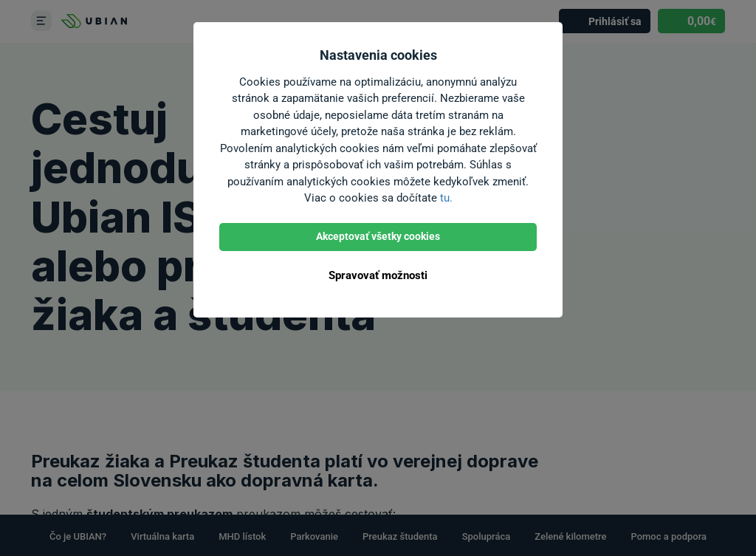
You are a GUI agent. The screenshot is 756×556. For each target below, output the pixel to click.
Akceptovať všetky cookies (378, 236)
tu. (446, 198)
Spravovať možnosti (378, 275)
